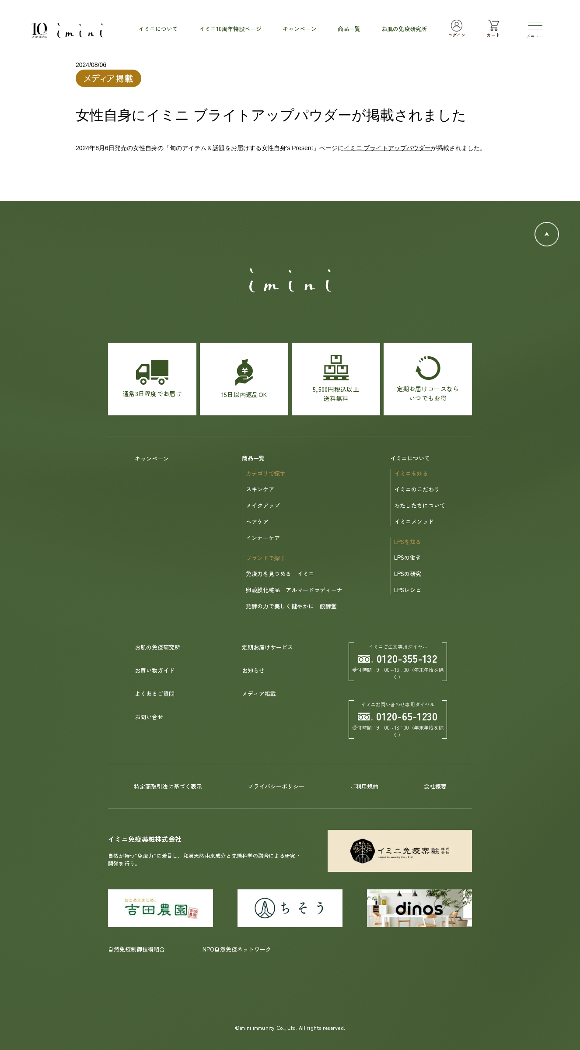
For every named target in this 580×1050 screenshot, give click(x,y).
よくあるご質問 (155, 693)
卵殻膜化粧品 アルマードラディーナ (294, 590)
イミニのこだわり (417, 489)
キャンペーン (152, 458)
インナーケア (263, 538)
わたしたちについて (419, 505)
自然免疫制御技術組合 (136, 949)
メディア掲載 (259, 693)
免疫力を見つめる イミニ (280, 573)
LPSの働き (407, 557)
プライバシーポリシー (276, 786)
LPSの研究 (407, 573)
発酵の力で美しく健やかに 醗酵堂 (291, 606)
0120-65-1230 (398, 715)
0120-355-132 (398, 658)
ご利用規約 (364, 786)
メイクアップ (263, 505)
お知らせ (253, 670)
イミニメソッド (414, 521)
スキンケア (260, 489)
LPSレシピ (407, 590)
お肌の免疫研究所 (157, 647)
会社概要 (435, 786)
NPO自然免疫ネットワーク (237, 949)
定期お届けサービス (267, 647)
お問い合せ (149, 717)
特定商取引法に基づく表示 (168, 786)
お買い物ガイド (155, 670)
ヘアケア (257, 521)
